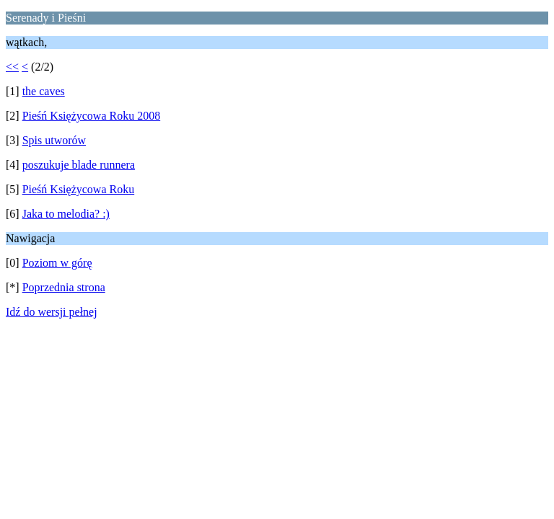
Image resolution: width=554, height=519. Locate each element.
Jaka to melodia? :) (66, 214)
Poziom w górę (57, 263)
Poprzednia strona (63, 287)
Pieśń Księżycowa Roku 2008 (91, 116)
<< (12, 67)
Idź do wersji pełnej (51, 312)
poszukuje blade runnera (78, 165)
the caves (43, 91)
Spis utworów (54, 140)
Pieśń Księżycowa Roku (78, 189)
